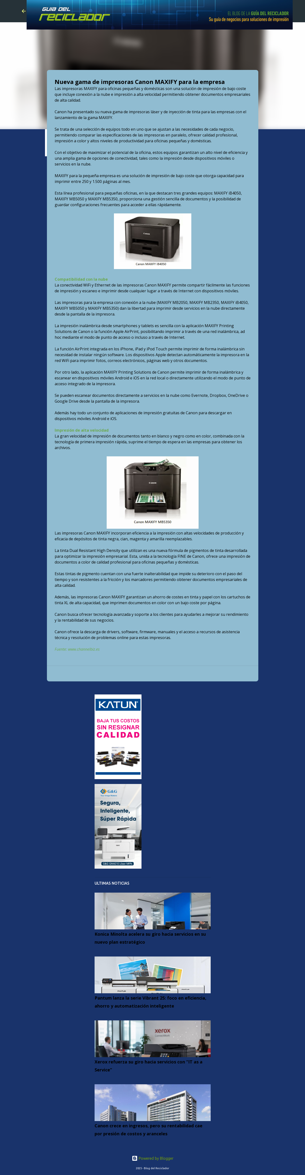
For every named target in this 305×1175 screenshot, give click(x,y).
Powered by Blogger (152, 1158)
